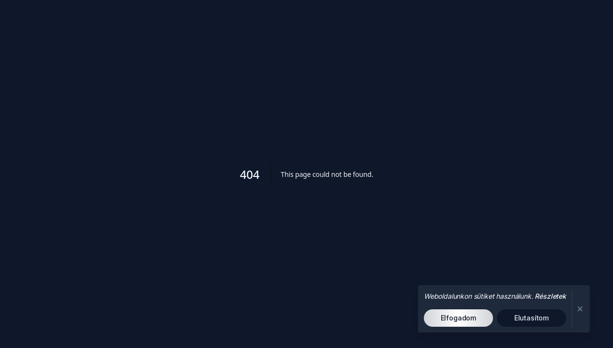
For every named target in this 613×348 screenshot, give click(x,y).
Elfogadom (459, 318)
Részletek (550, 296)
